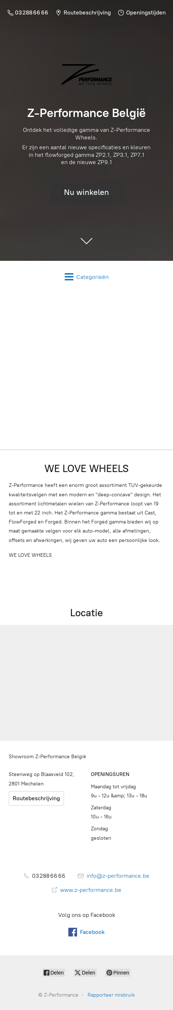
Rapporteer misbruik (111, 995)
